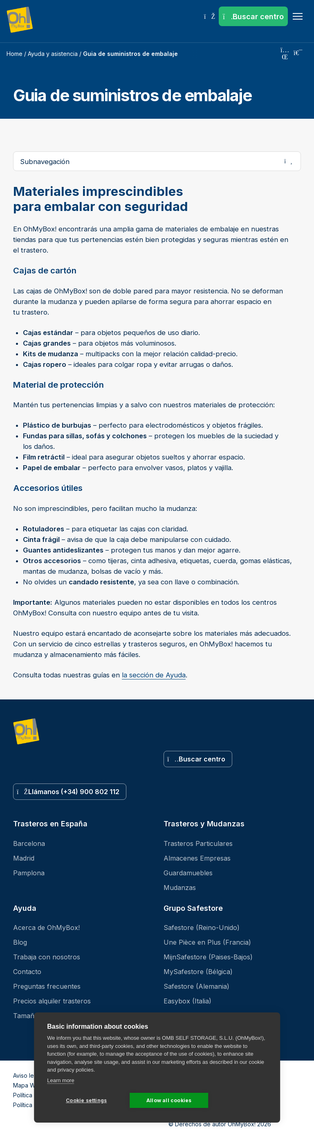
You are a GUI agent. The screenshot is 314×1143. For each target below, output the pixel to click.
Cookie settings (86, 1100)
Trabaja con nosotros (46, 957)
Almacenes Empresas (197, 858)
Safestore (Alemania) (196, 986)
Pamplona (29, 873)
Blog (20, 942)
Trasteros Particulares (198, 843)
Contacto (27, 972)
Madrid (23, 858)
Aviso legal (27, 1075)
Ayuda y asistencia (53, 53)
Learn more (60, 1080)
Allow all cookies (168, 1100)
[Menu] (297, 16)
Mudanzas (180, 887)
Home (14, 53)
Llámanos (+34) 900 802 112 (68, 792)
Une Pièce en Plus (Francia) (207, 942)
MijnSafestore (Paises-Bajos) (208, 957)
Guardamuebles (188, 873)
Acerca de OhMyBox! (46, 927)
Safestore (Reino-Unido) (202, 927)
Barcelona (29, 843)
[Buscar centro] (253, 16)
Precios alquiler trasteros (52, 1001)
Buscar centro (196, 759)
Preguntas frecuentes (47, 986)
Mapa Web (28, 1085)
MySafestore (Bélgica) (198, 972)
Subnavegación (160, 161)
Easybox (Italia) (187, 1001)
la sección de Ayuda (154, 675)
